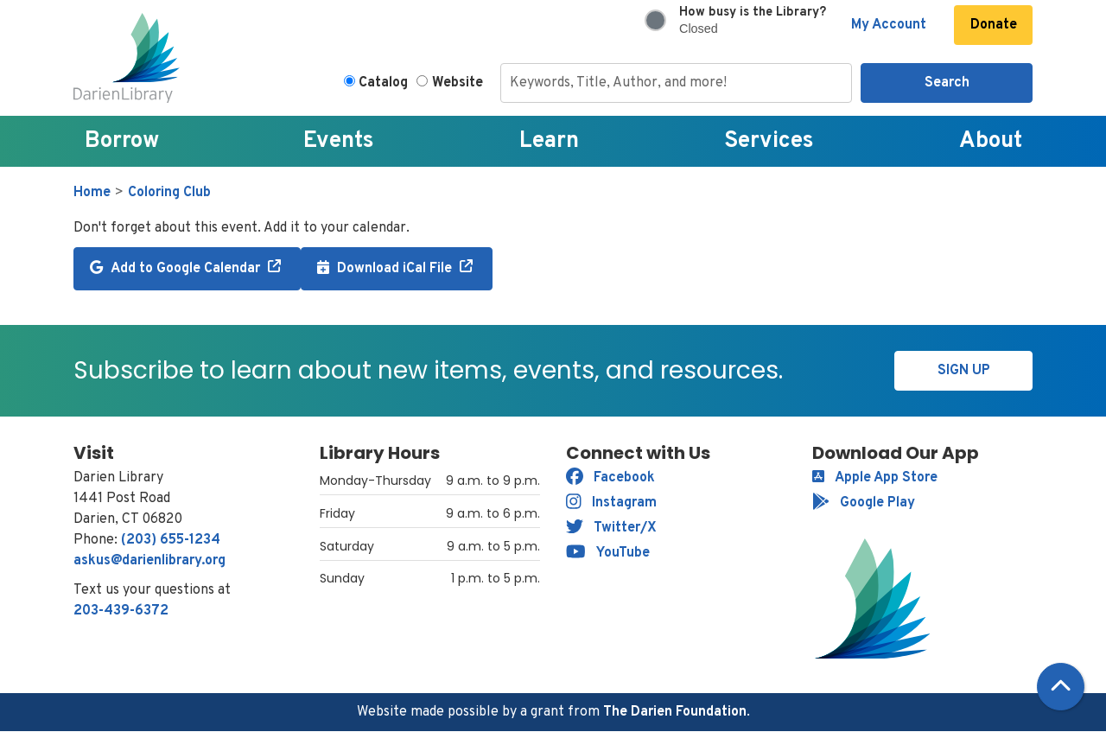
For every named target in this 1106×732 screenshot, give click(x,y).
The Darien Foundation (675, 712)
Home (92, 192)
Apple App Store (875, 478)
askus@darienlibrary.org (149, 561)
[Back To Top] (1060, 686)
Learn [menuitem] (549, 141)
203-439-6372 (120, 611)
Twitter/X (611, 528)
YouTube (608, 553)
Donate (993, 25)
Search (947, 83)
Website (457, 83)
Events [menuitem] (338, 141)
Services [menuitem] (769, 141)
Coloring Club (169, 192)
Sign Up (964, 370)
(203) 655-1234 (170, 540)
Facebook (610, 478)
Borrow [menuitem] (122, 141)
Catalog (383, 83)
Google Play (863, 503)
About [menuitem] (990, 141)
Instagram (611, 503)
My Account (888, 25)
